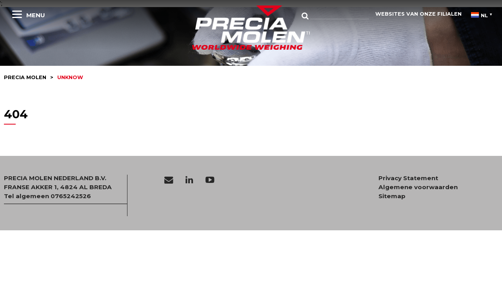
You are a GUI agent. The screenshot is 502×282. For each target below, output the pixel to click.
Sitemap (392, 196)
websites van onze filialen (418, 14)
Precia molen (25, 77)
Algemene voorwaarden (418, 187)
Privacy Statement (408, 178)
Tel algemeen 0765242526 (47, 196)
